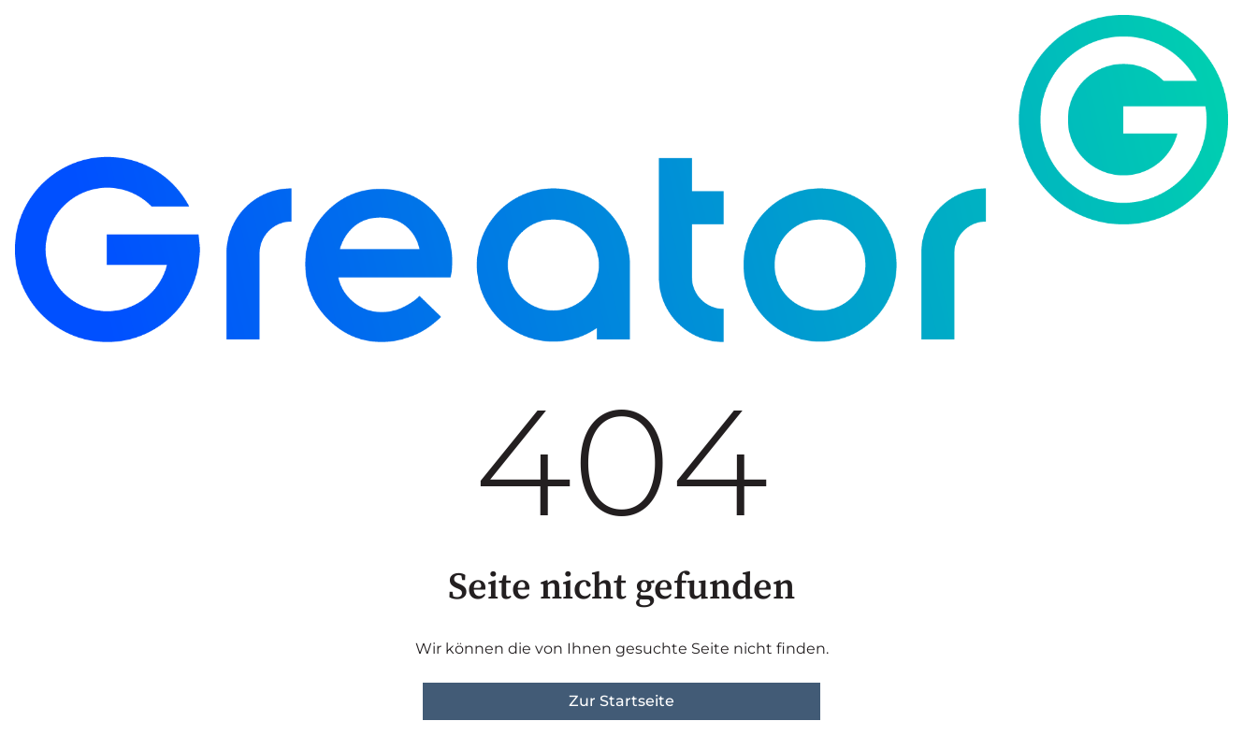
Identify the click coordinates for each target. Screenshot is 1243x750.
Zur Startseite (621, 701)
